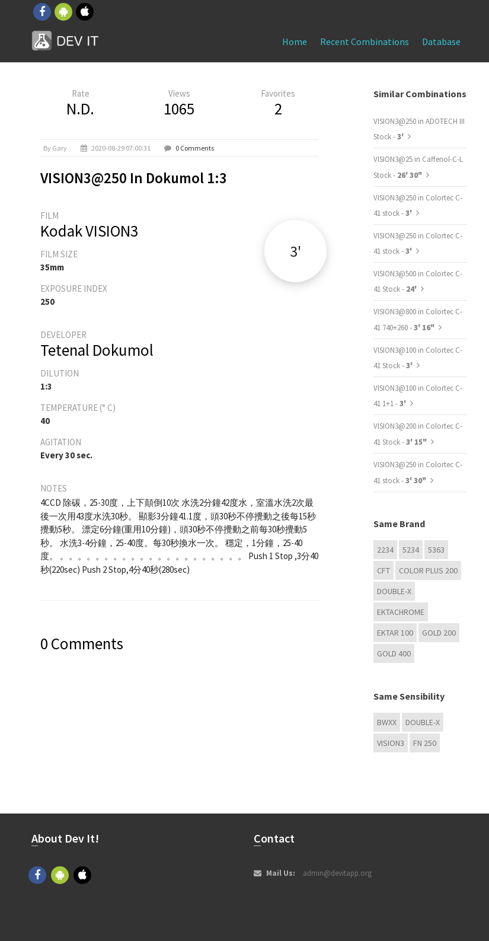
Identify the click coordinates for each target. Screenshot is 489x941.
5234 (410, 549)
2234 (385, 549)
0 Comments (194, 147)
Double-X (394, 591)
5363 (436, 549)
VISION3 (390, 743)
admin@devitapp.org (337, 873)
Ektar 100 (395, 632)
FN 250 (424, 743)
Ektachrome (400, 612)
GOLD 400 (394, 653)
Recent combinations (364, 41)
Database (441, 41)
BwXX (387, 722)
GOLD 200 (439, 632)
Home (294, 41)
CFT (383, 570)
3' (295, 251)
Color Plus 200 (428, 570)
